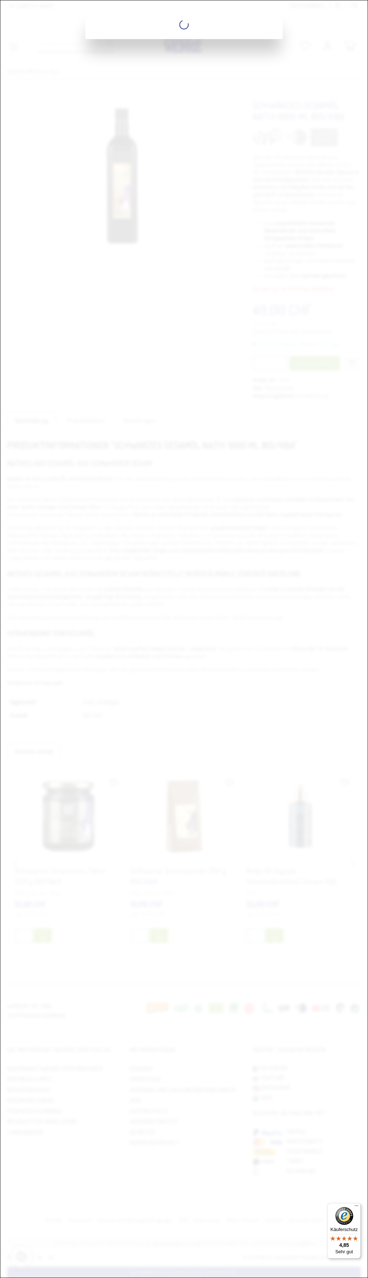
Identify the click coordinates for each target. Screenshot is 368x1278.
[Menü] (356, 1207)
